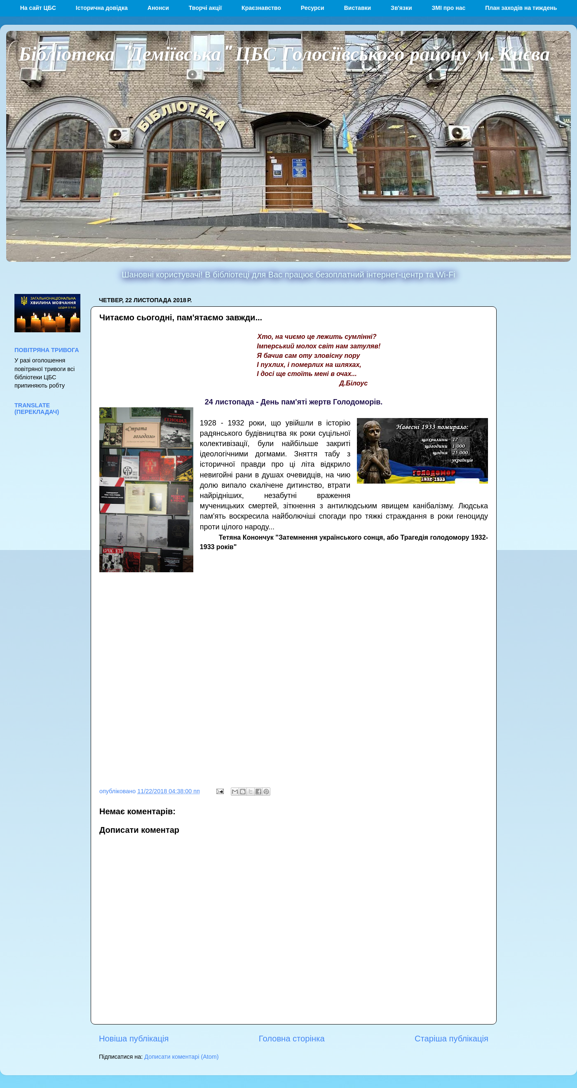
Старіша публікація (451, 1038)
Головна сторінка (292, 1038)
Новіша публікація (134, 1038)
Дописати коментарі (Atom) (181, 1056)
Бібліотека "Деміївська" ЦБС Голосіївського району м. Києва (284, 53)
